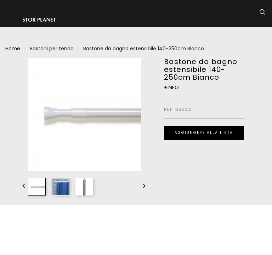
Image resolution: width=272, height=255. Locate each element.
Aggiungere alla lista (204, 132)
